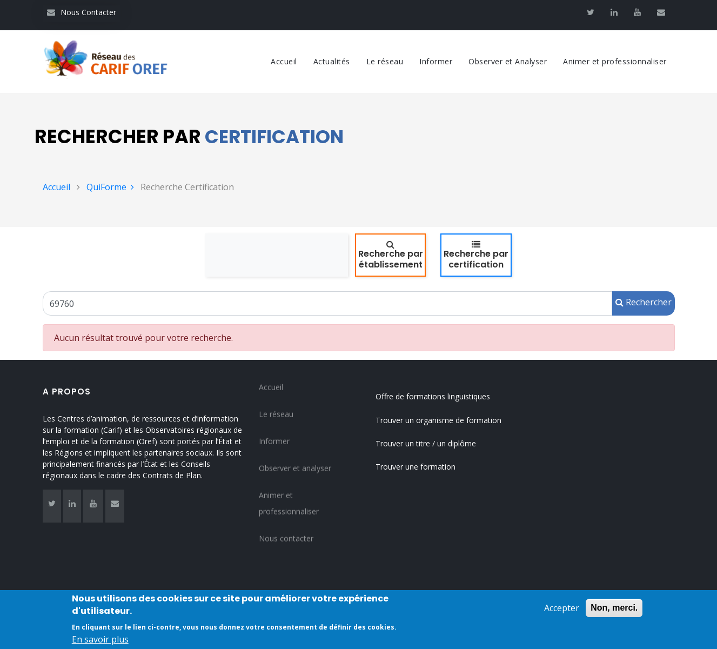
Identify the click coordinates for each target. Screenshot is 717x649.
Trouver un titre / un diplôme (426, 443)
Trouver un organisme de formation (438, 420)
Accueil (284, 61)
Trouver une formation (415, 466)
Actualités (331, 61)
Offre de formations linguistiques (433, 396)
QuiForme (110, 187)
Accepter (561, 613)
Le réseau (385, 61)
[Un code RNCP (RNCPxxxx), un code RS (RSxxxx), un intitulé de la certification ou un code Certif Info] (327, 303)
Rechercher (643, 302)
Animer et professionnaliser (615, 61)
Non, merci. (614, 612)
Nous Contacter (81, 12)
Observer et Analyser (507, 61)
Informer (435, 61)
